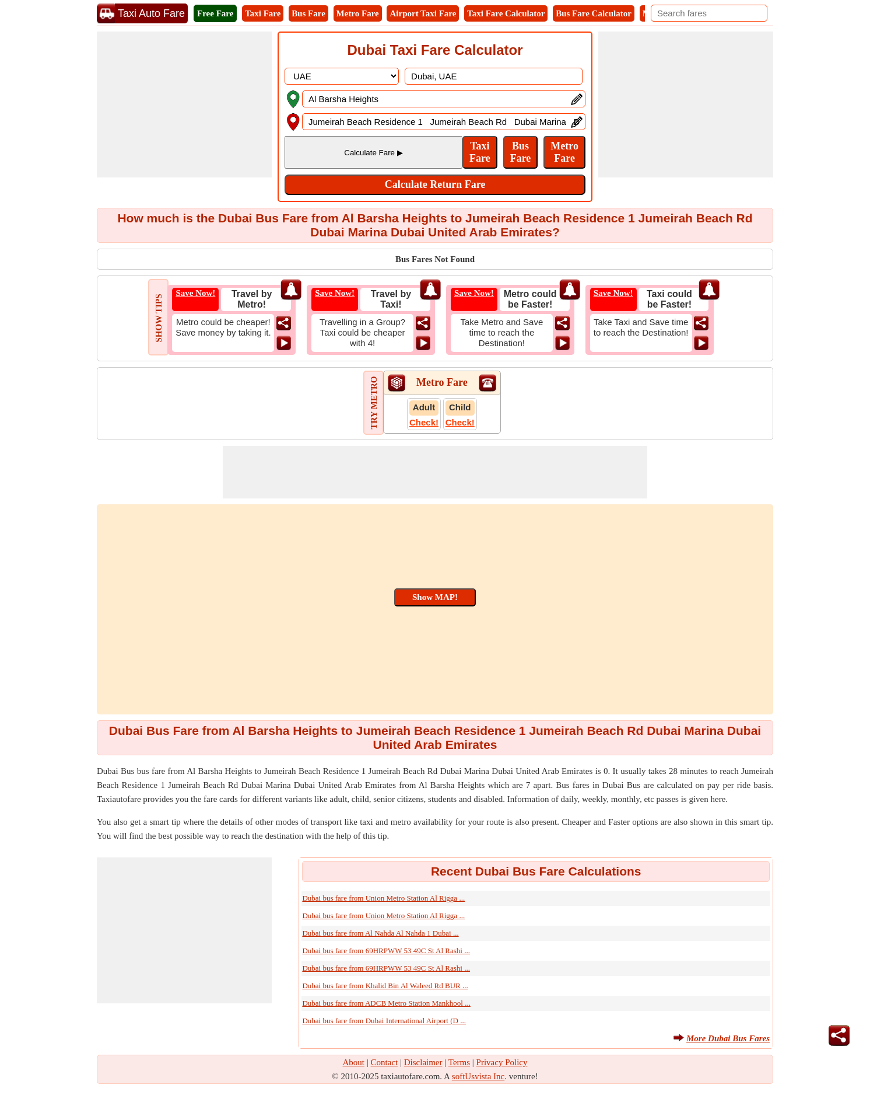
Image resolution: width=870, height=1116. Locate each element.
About (354, 1062)
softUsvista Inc (478, 1076)
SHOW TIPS (158, 318)
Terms (459, 1062)
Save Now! (195, 293)
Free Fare (215, 13)
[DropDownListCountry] (342, 76)
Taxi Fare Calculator (506, 13)
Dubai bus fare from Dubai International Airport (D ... (384, 1020)
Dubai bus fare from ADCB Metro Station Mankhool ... (386, 1003)
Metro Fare (357, 13)
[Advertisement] (184, 104)
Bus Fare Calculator (594, 13)
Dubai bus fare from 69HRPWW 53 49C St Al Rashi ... (386, 950)
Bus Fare (308, 13)
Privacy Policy (502, 1062)
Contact (384, 1062)
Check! (423, 422)
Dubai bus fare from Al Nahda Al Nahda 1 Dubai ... (380, 933)
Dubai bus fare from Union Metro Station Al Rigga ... (383, 898)
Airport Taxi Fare (423, 13)
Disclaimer (423, 1062)
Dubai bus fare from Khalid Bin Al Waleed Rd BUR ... (385, 985)
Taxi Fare (262, 13)
